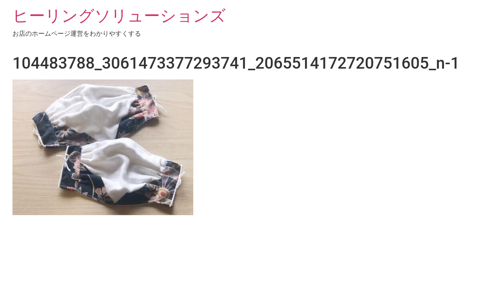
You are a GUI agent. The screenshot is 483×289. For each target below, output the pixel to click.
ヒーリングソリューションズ (119, 15)
